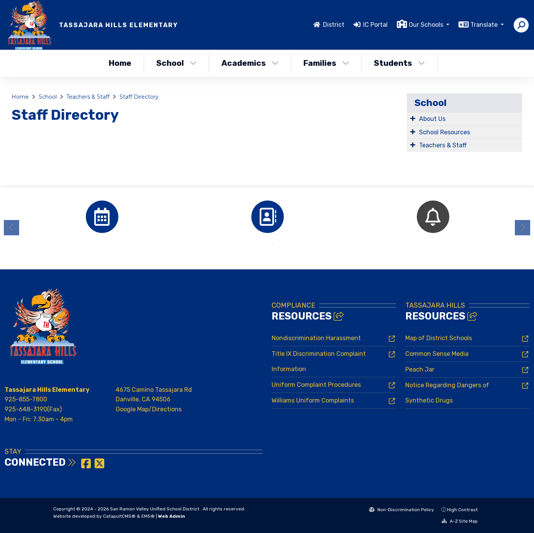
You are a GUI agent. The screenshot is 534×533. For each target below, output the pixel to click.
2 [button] (273, 244)
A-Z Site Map (460, 521)
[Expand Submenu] (413, 118)
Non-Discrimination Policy (401, 509)
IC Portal (375, 24)
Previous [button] (11, 227)
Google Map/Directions (149, 409)
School (176, 63)
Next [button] (522, 227)
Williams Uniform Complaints (313, 400)
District (333, 24)
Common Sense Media (436, 353)
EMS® (148, 516)
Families (326, 63)
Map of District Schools (438, 338)
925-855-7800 (26, 399)
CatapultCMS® (119, 516)
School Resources (444, 132)
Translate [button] (484, 24)
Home (120, 63)
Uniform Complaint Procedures (316, 384)
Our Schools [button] (427, 24)
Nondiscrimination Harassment (316, 338)
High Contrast (462, 509)
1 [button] (261, 244)
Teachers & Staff (88, 96)
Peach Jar (419, 369)
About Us (432, 118)
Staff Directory (139, 96)
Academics (249, 63)
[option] (102, 216)
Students (399, 63)
